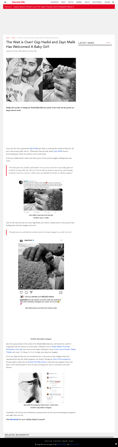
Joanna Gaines (19, 7)
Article (70, 2)
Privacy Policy (61, 444)
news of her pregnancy (62, 359)
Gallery (107, 2)
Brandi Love (31, 7)
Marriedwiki (14, 419)
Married (79, 2)
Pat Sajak (41, 7)
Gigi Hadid (33, 148)
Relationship (97, 2)
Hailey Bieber (56, 347)
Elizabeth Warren (66, 7)
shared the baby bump (37, 362)
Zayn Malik (58, 151)
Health (87, 2)
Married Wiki (18, 2)
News (63, 2)
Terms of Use (74, 444)
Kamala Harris (52, 7)
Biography (55, 2)
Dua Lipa (19, 349)
